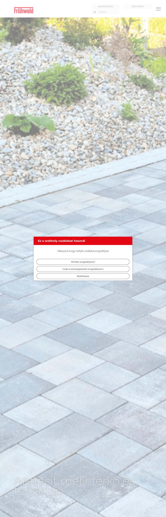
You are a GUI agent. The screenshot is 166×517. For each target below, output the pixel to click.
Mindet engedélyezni (83, 261)
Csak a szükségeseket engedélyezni (83, 269)
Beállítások (83, 276)
